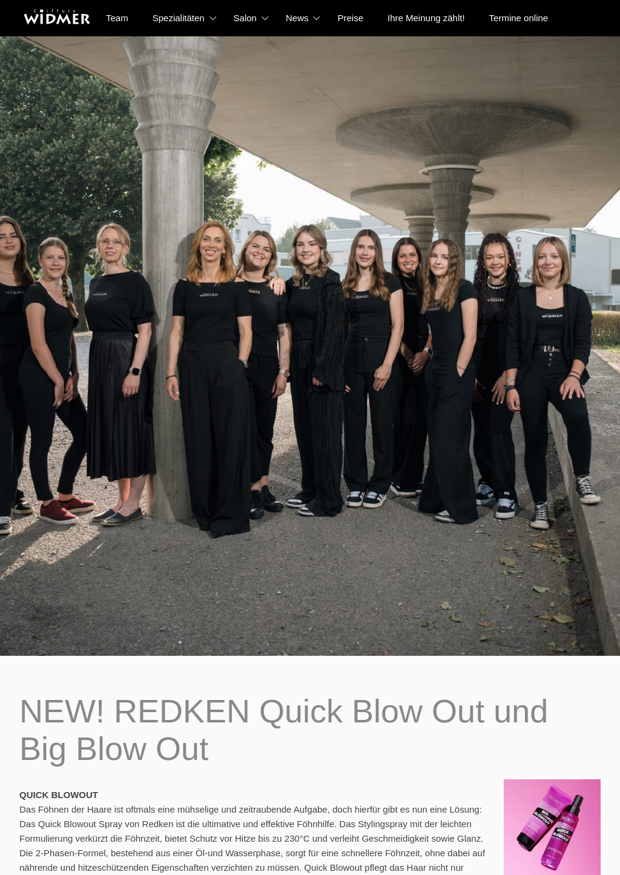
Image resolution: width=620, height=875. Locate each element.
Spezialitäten (179, 18)
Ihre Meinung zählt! (426, 18)
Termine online (519, 18)
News (297, 18)
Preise (350, 18)
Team (117, 18)
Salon (245, 18)
